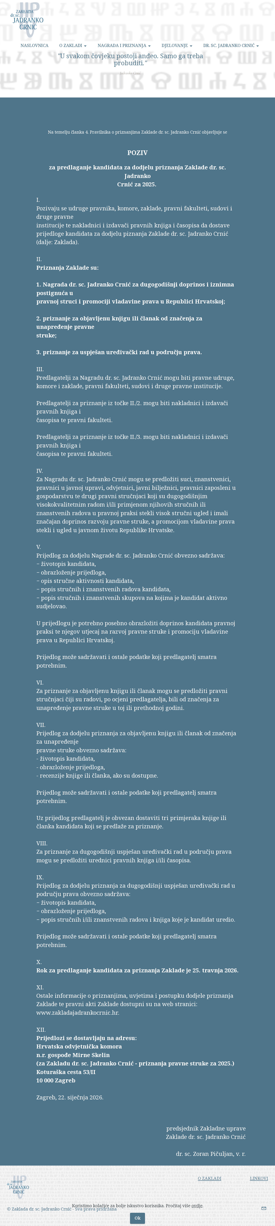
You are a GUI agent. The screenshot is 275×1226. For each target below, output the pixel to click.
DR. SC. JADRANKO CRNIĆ (229, 46)
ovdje (197, 1214)
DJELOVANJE (175, 46)
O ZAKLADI (70, 46)
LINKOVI (259, 1186)
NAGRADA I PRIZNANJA (122, 46)
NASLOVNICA (34, 46)
